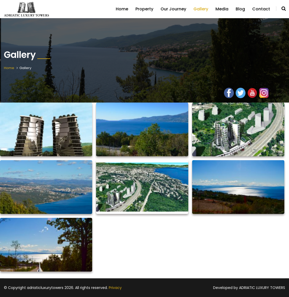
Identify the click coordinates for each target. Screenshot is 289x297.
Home (122, 9)
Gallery (200, 9)
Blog (240, 9)
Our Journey (173, 9)
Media (221, 9)
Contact (261, 9)
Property (144, 9)
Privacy (115, 287)
